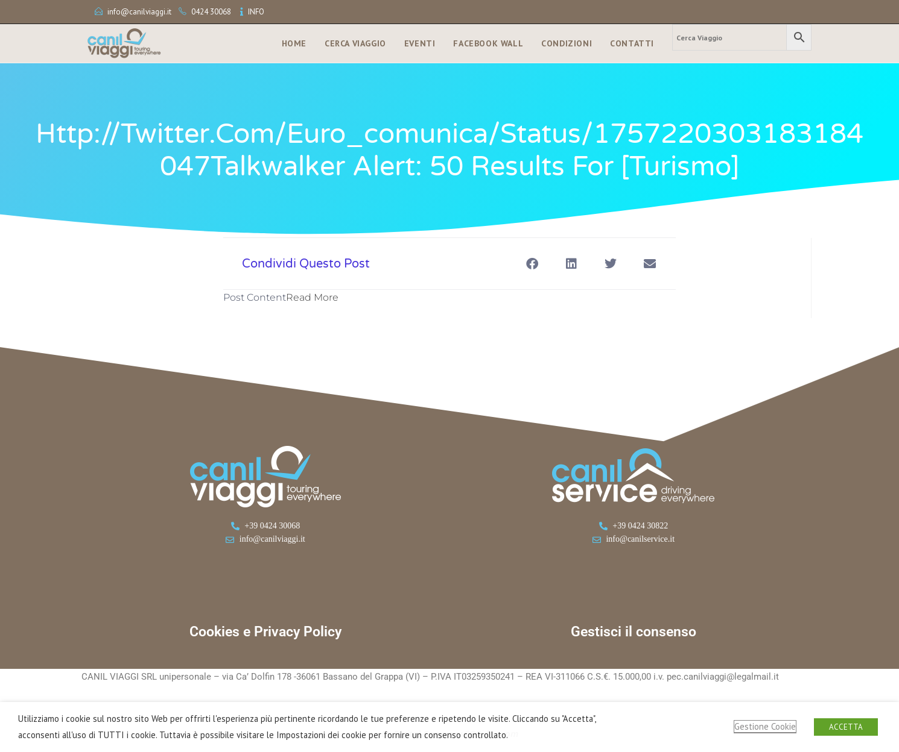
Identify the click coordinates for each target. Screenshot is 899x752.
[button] (531, 263)
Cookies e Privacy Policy (265, 632)
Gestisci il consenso (633, 632)
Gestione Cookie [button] (765, 726)
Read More (312, 297)
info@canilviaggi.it (139, 12)
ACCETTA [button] (846, 727)
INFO (256, 12)
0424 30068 (211, 12)
